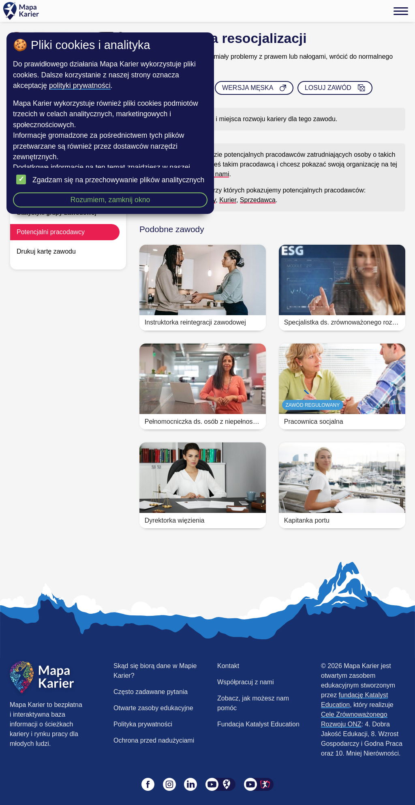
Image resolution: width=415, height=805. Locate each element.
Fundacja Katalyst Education (258, 724)
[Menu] (401, 11)
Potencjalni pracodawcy (51, 231)
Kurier (227, 199)
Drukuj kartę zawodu (46, 251)
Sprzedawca (258, 199)
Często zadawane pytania (150, 691)
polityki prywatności (80, 85)
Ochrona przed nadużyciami (153, 740)
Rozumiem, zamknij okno (110, 200)
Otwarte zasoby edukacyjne (153, 708)
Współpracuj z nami (245, 682)
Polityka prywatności (142, 724)
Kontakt (228, 665)
